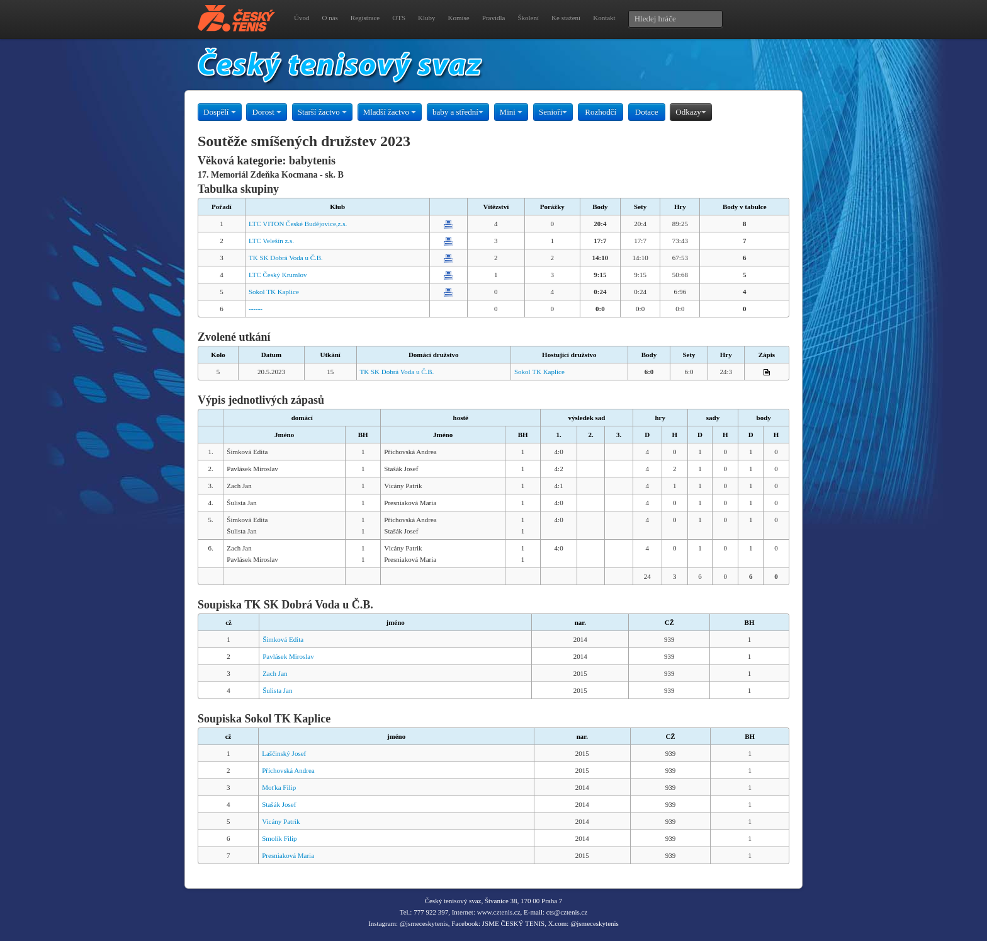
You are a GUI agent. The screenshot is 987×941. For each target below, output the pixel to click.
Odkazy (690, 112)
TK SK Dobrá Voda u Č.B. (286, 257)
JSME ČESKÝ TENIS (513, 923)
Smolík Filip (279, 838)
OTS (398, 17)
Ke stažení (565, 17)
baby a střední (457, 112)
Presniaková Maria (288, 855)
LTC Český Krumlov (278, 274)
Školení (528, 17)
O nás (329, 17)
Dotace (646, 112)
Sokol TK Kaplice (274, 291)
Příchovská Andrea (288, 770)
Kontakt (604, 17)
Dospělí (219, 112)
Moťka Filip (279, 787)
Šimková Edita (282, 639)
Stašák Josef (279, 804)
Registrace (365, 17)
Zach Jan (274, 673)
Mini (511, 112)
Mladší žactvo (390, 112)
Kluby (427, 17)
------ (255, 308)
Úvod (301, 17)
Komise (459, 17)
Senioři (553, 112)
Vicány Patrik (281, 821)
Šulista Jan (277, 690)
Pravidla (493, 17)
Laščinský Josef (284, 753)
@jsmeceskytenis (424, 923)
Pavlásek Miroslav (288, 656)
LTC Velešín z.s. (271, 240)
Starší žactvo (322, 112)
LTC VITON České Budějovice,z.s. (298, 223)
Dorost (266, 112)
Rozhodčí (600, 112)
